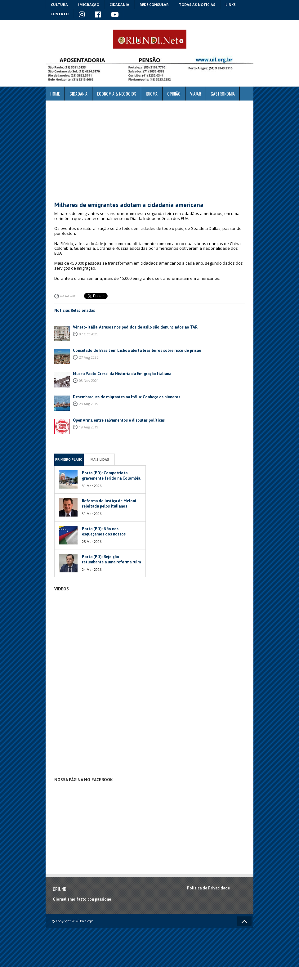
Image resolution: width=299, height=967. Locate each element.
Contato (60, 13)
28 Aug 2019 (88, 403)
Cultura (59, 4)
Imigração (88, 4)
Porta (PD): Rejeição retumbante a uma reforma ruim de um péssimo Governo (111, 562)
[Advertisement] (149, 151)
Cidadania (119, 4)
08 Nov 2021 (89, 380)
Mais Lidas (100, 459)
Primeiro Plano (69, 459)
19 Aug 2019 (88, 427)
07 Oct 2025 (88, 334)
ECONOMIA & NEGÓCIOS (116, 93)
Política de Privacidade (208, 888)
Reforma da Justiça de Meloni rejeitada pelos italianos (109, 503)
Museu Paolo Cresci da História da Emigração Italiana (122, 373)
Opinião (174, 93)
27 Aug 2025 (88, 357)
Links (230, 4)
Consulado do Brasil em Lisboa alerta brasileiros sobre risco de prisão (137, 350)
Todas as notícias (197, 4)
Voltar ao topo (244, 921)
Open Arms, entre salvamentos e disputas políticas (119, 420)
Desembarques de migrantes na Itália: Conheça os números (126, 397)
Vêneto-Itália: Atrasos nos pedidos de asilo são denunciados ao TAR (135, 327)
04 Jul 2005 (68, 296)
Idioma (152, 93)
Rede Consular (154, 4)
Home (55, 93)
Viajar (195, 93)
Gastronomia (223, 93)
